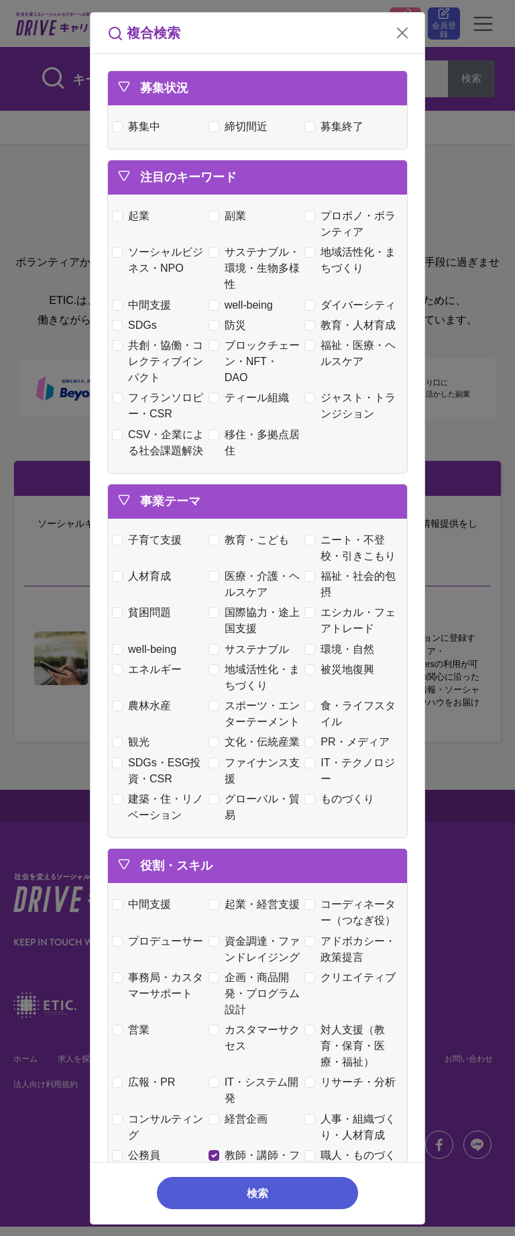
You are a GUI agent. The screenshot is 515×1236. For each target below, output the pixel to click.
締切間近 (241, 126)
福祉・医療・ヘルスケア (353, 353)
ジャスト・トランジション (353, 405)
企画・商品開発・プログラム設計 (257, 993)
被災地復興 (342, 669)
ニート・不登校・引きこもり (353, 548)
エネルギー (150, 669)
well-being (244, 305)
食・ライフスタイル (353, 713)
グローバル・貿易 (257, 807)
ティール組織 (252, 397)
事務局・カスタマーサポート (160, 985)
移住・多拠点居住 (257, 442)
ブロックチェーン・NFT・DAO (257, 361)
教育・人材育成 (353, 325)
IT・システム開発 (256, 1090)
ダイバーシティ (353, 305)
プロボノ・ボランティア (353, 224)
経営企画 (241, 1119)
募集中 (139, 126)
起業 (134, 215)
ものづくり (342, 799)
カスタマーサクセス (257, 1037)
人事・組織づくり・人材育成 (353, 1127)
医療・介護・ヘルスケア (257, 584)
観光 (134, 742)
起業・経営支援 (257, 904)
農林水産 (144, 705)
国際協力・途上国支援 (257, 620)
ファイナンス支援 (257, 770)
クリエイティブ (353, 977)
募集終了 (336, 126)
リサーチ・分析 (353, 1082)
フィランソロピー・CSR (160, 405)
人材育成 (144, 576)
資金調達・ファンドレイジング (257, 949)
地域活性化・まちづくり (353, 260)
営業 (134, 1029)
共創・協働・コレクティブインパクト (160, 361)
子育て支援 (150, 540)
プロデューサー (160, 941)
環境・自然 (342, 649)
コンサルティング (160, 1127)
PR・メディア (349, 742)
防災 (230, 325)
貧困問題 (144, 612)
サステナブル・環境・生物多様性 (257, 268)
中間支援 (144, 305)
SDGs (137, 325)
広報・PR (146, 1082)
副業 (230, 215)
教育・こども (252, 540)
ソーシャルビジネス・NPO (160, 260)
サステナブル (252, 649)
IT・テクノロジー (352, 770)
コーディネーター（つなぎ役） (353, 912)
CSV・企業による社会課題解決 (161, 442)
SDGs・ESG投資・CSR (159, 770)
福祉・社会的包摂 (353, 584)
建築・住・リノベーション (160, 807)
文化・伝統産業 (257, 742)
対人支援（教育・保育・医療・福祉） (347, 1046)
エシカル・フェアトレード (353, 620)
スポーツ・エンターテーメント (257, 713)
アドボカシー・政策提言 (353, 949)
